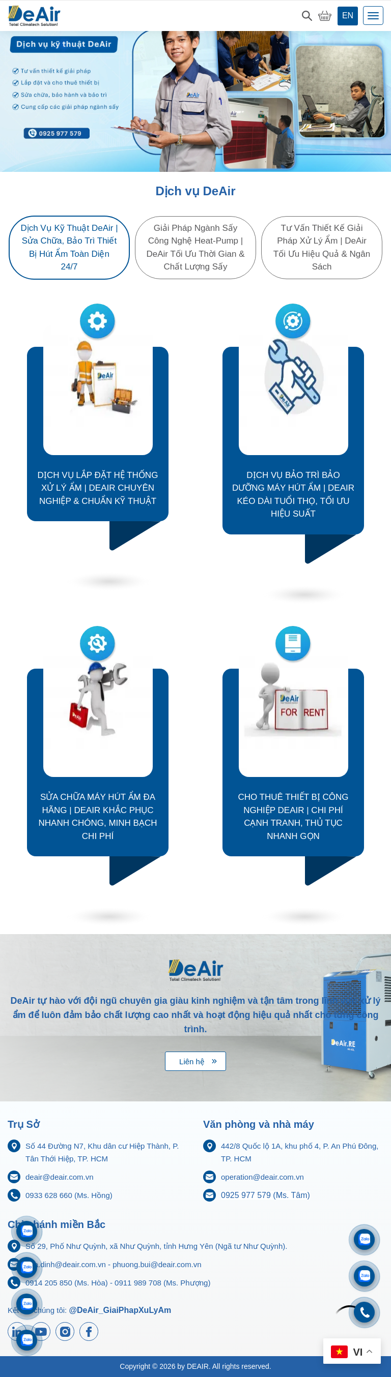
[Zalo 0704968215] (364, 1276)
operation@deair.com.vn (262, 1177)
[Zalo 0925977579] (26, 1340)
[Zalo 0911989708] (26, 1231)
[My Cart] (325, 16)
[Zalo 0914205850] (26, 1267)
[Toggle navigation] (373, 15)
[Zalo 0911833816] (26, 1304)
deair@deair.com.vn (59, 1177)
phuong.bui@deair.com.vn (157, 1264)
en (347, 15)
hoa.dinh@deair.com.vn (65, 1264)
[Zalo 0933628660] (364, 1239)
